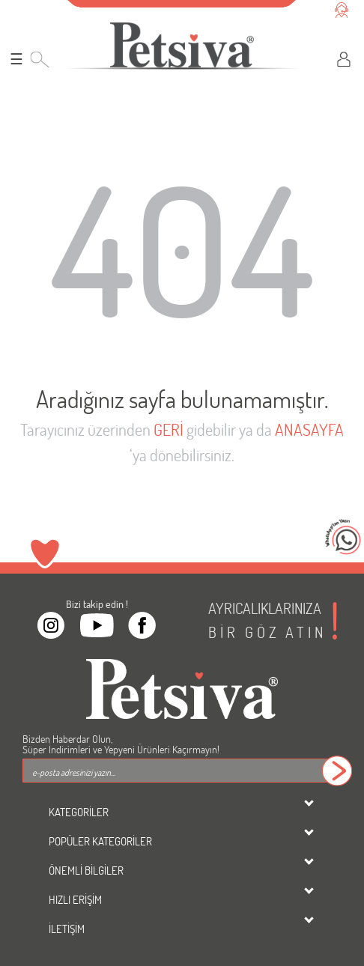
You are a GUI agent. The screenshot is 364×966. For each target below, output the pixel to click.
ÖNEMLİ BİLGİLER (86, 870)
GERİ (168, 429)
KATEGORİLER (79, 811)
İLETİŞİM (67, 928)
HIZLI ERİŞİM (75, 899)
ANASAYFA (309, 429)
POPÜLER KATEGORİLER (100, 840)
